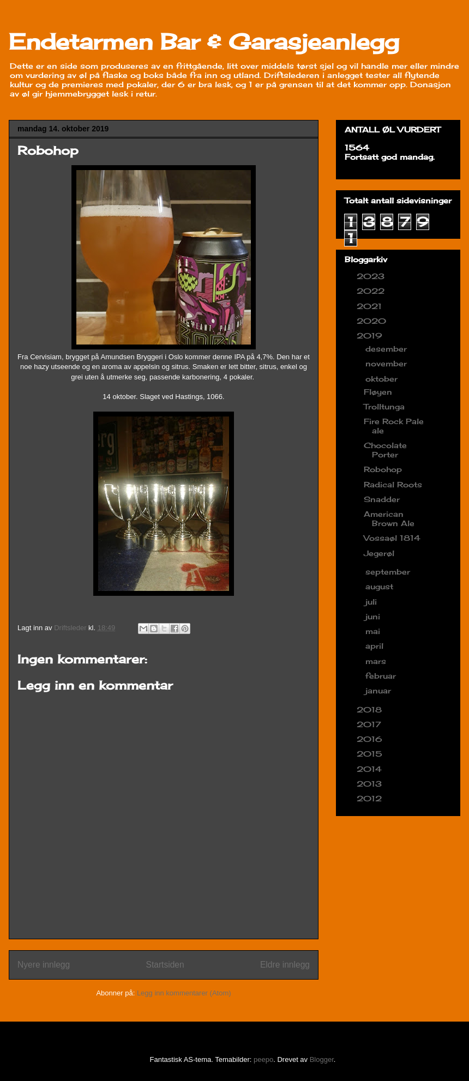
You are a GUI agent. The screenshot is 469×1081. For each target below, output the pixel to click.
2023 (372, 276)
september (389, 571)
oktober (382, 378)
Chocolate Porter (385, 449)
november (387, 363)
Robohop (383, 469)
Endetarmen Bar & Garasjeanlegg (204, 41)
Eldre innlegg (285, 964)
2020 (373, 320)
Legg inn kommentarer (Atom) (184, 993)
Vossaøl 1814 (392, 537)
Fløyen (378, 391)
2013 (370, 783)
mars (377, 661)
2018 (370, 709)
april (375, 645)
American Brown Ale (389, 518)
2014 (370, 769)
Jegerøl (379, 553)
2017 (370, 724)
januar (379, 690)
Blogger (322, 1059)
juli (372, 601)
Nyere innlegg (43, 964)
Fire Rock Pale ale (394, 425)
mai (374, 631)
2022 (372, 290)
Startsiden (165, 964)
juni (374, 616)
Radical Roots (393, 484)
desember (387, 348)
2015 (371, 753)
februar (382, 675)
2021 (370, 306)
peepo (263, 1059)
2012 (370, 798)
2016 (371, 739)
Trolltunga (384, 406)
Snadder (382, 499)
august (380, 586)
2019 (371, 335)
